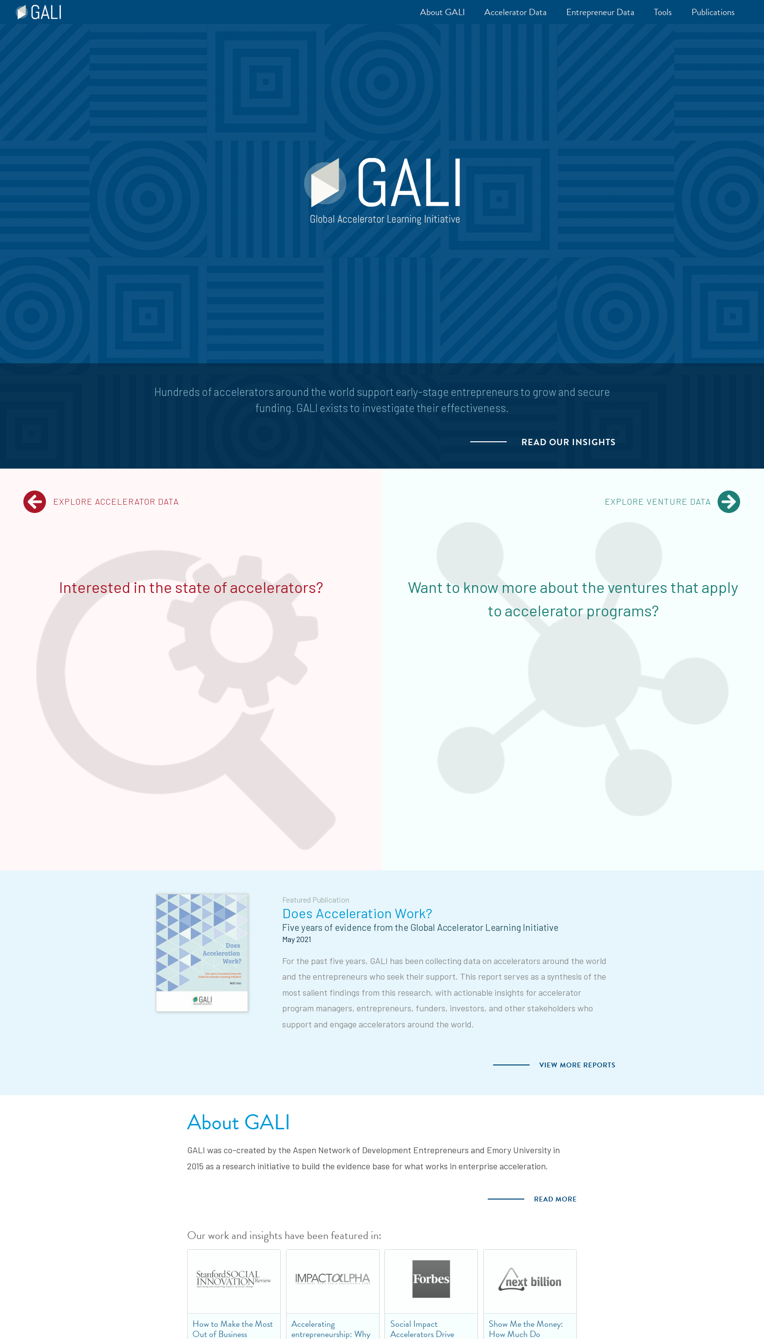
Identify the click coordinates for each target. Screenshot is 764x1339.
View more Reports (577, 1065)
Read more (555, 1199)
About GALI (238, 1122)
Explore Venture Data (673, 501)
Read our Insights (568, 442)
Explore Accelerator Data (101, 501)
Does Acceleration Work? (357, 913)
